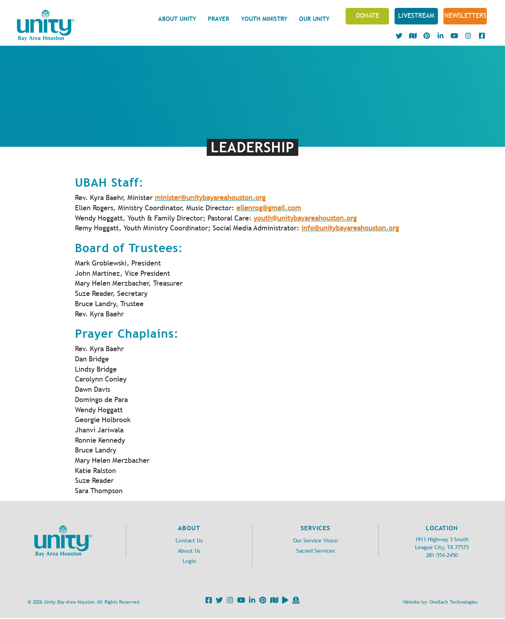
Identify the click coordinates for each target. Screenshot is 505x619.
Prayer (218, 18)
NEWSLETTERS (465, 15)
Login (189, 561)
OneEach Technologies (453, 602)
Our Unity (314, 18)
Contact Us (189, 540)
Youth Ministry (264, 18)
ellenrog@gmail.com (268, 208)
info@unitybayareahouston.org (350, 228)
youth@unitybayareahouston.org (305, 218)
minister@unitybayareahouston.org (210, 197)
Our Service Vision (315, 540)
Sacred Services (315, 551)
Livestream (416, 15)
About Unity (177, 18)
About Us (189, 551)
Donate (367, 15)
